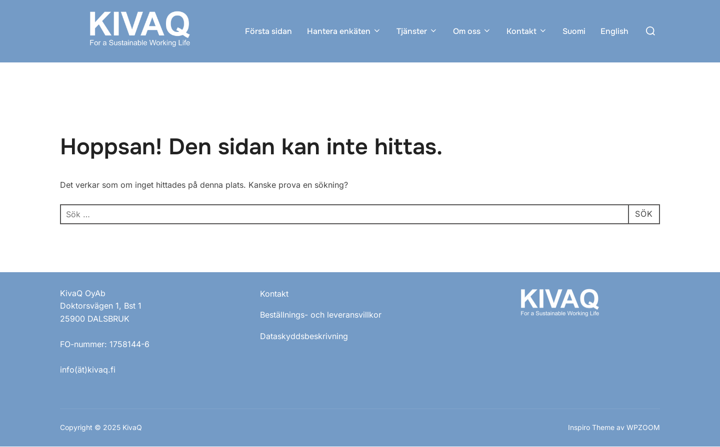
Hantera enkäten (344, 31)
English (614, 31)
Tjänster (417, 31)
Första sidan (268, 31)
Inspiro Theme (591, 427)
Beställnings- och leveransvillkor (321, 315)
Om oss (472, 31)
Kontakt (527, 31)
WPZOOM (643, 427)
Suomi (574, 31)
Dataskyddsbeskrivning (304, 336)
